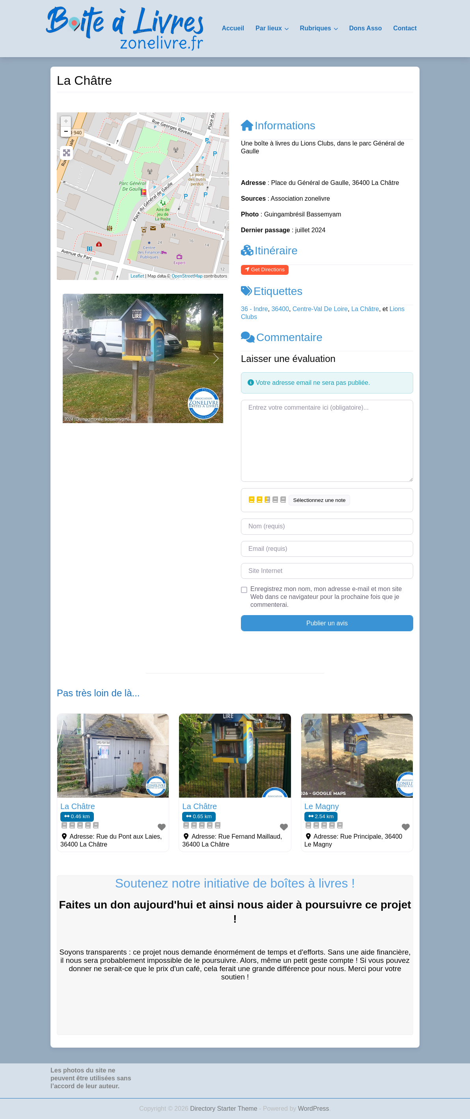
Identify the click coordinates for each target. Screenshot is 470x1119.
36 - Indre (254, 309)
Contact (405, 28)
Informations (278, 125)
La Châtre (365, 309)
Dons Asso (365, 28)
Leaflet (137, 276)
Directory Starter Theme (224, 1108)
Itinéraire (269, 250)
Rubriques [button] (315, 28)
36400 (280, 309)
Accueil (233, 28)
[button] (70, 358)
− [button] (66, 131)
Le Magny (321, 806)
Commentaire (282, 337)
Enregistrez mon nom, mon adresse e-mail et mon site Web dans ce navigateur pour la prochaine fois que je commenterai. (326, 597)
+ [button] (66, 121)
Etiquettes (271, 291)
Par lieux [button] (269, 28)
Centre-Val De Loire (320, 309)
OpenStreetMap (187, 276)
